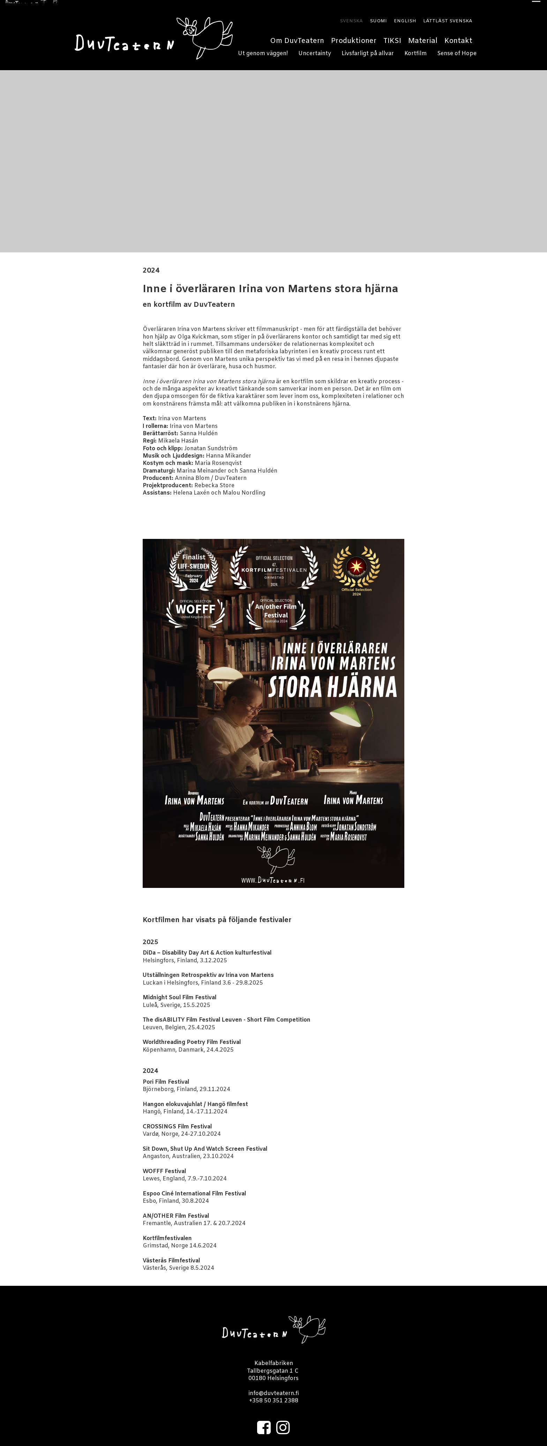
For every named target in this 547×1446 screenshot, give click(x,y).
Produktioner (353, 38)
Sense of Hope (457, 50)
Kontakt (458, 38)
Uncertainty (314, 50)
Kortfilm (415, 50)
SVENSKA (351, 18)
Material (422, 38)
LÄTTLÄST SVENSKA (447, 18)
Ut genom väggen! (263, 50)
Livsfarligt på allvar (368, 50)
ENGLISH (405, 18)
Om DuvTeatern (297, 38)
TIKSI (392, 38)
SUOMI (378, 18)
